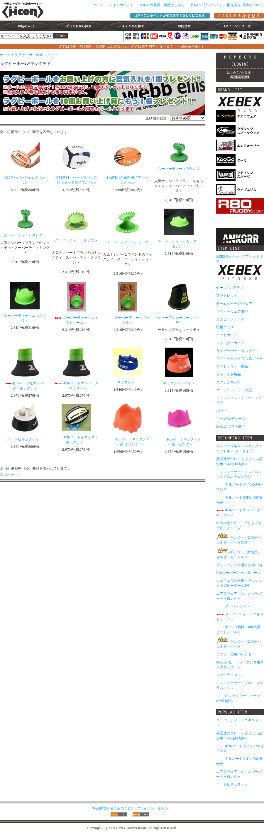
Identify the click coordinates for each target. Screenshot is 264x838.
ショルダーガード (230, 343)
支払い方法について (206, 5)
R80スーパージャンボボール (238, 573)
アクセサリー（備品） (233, 366)
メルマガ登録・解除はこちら (162, 5)
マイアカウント (121, 5)
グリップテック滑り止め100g (239, 565)
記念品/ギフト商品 (230, 427)
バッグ (221, 411)
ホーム (98, 5)
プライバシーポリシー (154, 808)
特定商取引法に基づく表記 (113, 808)
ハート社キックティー (233, 784)
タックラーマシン (230, 675)
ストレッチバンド (234, 606)
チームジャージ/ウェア (234, 303)
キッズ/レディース (230, 419)
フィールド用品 (228, 374)
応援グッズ (225, 327)
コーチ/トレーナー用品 (234, 390)
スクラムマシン (228, 382)
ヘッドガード (226, 335)
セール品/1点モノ (229, 288)
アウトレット (226, 296)
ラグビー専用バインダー (235, 654)
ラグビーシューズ (230, 319)
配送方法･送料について (245, 5)
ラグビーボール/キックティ (35, 55)
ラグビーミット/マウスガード (239, 358)
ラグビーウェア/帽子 (232, 311)
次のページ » (10, 475)
